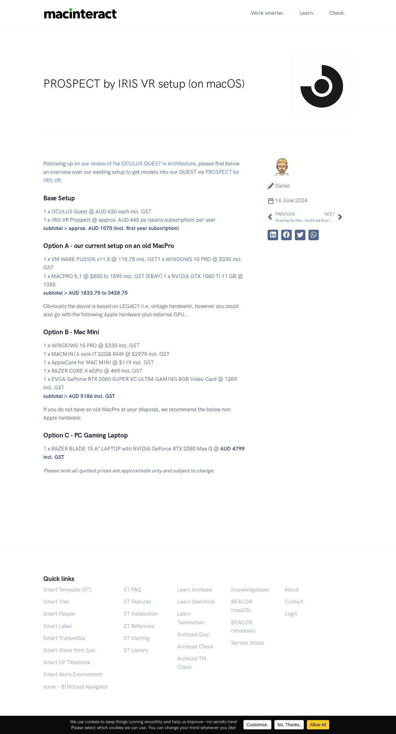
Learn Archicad (194, 590)
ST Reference (139, 626)
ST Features (137, 602)
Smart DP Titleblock (66, 662)
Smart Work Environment (72, 674)
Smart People (59, 614)
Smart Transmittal (64, 638)
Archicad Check (195, 646)
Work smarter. (268, 13)
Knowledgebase (250, 590)
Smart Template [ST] (67, 590)
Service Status (247, 643)
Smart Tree (56, 602)
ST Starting (137, 638)
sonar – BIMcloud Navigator (75, 687)
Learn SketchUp (195, 602)
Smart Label (57, 626)
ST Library (136, 650)
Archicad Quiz (193, 634)
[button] (273, 235)
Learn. (306, 13)
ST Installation (140, 614)
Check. (337, 13)
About (292, 590)
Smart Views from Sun (69, 650)
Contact (294, 602)
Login (291, 614)
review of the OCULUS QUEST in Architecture (143, 163)
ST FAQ (132, 590)
